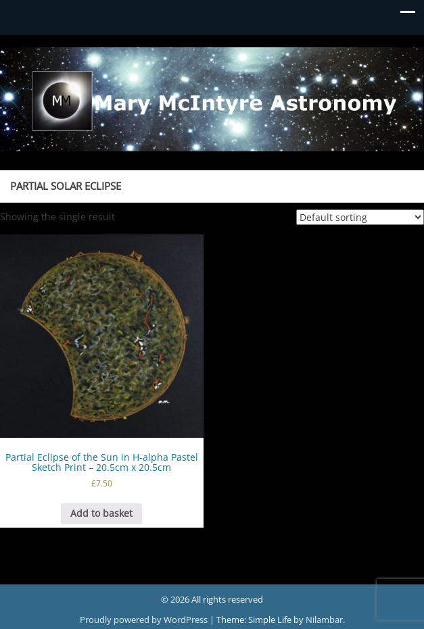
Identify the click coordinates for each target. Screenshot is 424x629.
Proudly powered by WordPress (145, 619)
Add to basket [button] (101, 513)
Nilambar (324, 619)
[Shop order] (360, 217)
